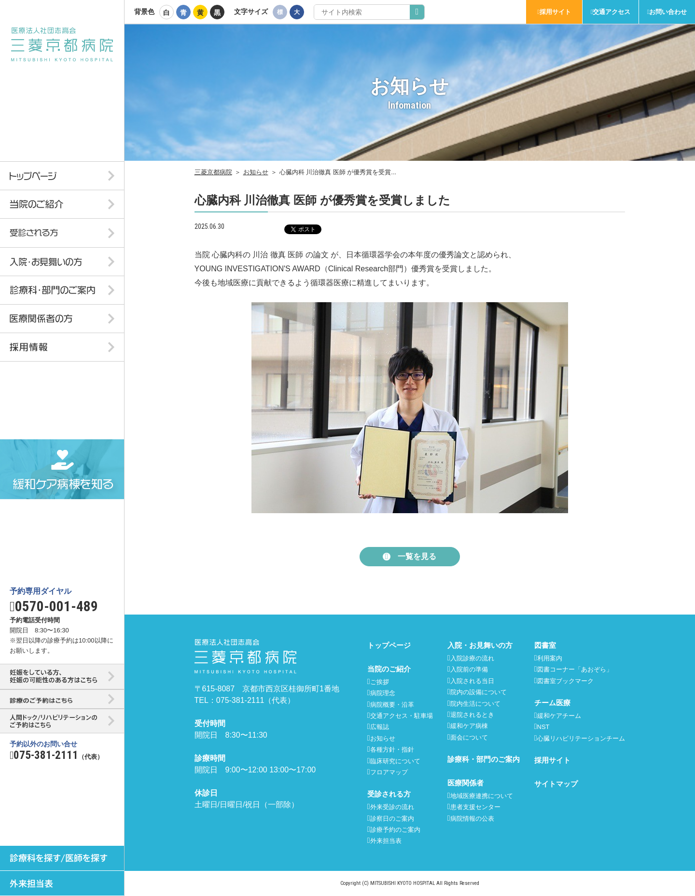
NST (543, 726)
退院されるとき (472, 714)
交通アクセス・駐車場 (401, 715)
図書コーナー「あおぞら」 (574, 669)
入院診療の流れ (472, 658)
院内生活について (475, 703)
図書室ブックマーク (565, 681)
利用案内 (549, 658)
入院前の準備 (469, 669)
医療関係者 (465, 783)
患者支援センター (475, 807)
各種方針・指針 (392, 749)
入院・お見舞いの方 (480, 645)
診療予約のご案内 (395, 829)
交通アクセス (611, 11)
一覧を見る (417, 556)
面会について (469, 737)
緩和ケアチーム (559, 715)
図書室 (545, 645)
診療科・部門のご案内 (483, 759)
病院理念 (382, 693)
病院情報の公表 (472, 818)
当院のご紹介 (389, 669)
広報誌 (379, 726)
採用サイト (555, 11)
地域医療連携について (481, 795)
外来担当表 (386, 840)
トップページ (389, 645)
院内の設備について (478, 692)
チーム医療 (552, 703)
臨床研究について (395, 761)
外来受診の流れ (392, 807)
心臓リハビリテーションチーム (581, 738)
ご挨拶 (379, 682)
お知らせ (255, 172)
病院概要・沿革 (392, 704)
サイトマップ (556, 784)
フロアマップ (389, 772)
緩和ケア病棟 (469, 725)
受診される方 (389, 794)
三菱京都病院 (213, 172)
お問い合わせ (668, 11)
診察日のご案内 (392, 818)
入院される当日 (472, 681)
